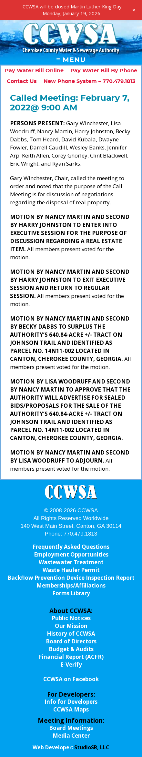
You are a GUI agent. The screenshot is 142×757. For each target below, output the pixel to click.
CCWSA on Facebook (71, 679)
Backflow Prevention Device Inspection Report (71, 577)
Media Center (71, 735)
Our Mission (71, 625)
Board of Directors (71, 641)
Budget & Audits (71, 649)
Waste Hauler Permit (71, 570)
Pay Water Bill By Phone (103, 70)
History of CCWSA (71, 633)
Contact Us (22, 81)
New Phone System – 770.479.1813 (89, 81)
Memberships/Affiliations (71, 585)
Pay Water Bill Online (34, 70)
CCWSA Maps (71, 709)
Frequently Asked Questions (71, 546)
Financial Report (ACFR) (71, 656)
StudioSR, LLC (91, 747)
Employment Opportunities (71, 554)
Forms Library (71, 593)
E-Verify (71, 664)
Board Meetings (71, 727)
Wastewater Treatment (71, 562)
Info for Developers (71, 701)
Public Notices (71, 618)
